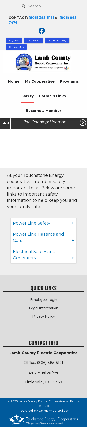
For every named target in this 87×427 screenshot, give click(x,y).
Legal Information (43, 308)
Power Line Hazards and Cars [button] (38, 237)
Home (13, 81)
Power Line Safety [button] (31, 223)
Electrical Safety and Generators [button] (34, 254)
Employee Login (43, 300)
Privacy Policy (43, 316)
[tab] (43, 223)
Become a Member (43, 110)
